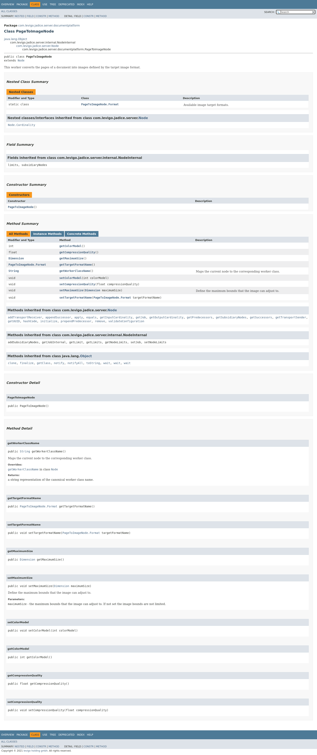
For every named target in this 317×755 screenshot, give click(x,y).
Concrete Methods (81, 233)
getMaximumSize (71, 258)
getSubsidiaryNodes (231, 317)
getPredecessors (199, 317)
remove (100, 321)
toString (93, 363)
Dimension (16, 258)
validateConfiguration (126, 321)
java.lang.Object (15, 39)
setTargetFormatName (75, 297)
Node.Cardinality (21, 125)
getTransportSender (290, 317)
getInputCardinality (116, 317)
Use (44, 4)
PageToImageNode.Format (99, 104)
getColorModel (70, 246)
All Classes (9, 11)
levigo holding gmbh (35, 750)
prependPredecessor (76, 321)
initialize (48, 321)
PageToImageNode (20, 207)
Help (90, 4)
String (13, 270)
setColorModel (70, 278)
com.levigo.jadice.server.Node (37, 46)
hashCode (30, 321)
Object (86, 356)
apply (78, 317)
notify (59, 363)
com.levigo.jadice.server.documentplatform (49, 25)
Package (22, 4)
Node (21, 60)
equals (91, 317)
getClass (43, 363)
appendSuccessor (58, 317)
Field (30, 16)
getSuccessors (261, 317)
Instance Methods (47, 233)
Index (81, 4)
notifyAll (75, 363)
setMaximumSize (71, 290)
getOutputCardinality (166, 317)
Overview (7, 4)
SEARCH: (269, 12)
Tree (53, 4)
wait (106, 363)
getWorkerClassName (74, 270)
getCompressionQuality (77, 252)
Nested (19, 16)
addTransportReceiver (25, 317)
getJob (141, 317)
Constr (41, 16)
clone (12, 363)
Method (54, 16)
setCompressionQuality (77, 284)
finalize (26, 363)
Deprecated (66, 4)
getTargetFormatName (75, 264)
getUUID (14, 321)
